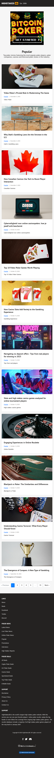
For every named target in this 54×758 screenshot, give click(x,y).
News (3, 602)
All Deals (4, 660)
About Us (5, 701)
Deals (3, 606)
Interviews (5, 647)
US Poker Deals (7, 668)
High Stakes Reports (8, 651)
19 (40, 585)
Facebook (5, 610)
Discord (4, 618)
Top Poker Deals (7, 680)
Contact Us (5, 705)
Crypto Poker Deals (8, 664)
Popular (6, 96)
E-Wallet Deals (6, 684)
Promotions (5, 643)
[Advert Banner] (27, 28)
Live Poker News (7, 631)
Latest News (6, 627)
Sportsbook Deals (7, 676)
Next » (47, 585)
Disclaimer (5, 693)
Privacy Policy (6, 697)
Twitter (4, 614)
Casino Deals (6, 672)
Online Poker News (8, 635)
